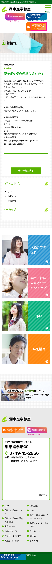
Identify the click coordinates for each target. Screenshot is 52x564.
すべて (11, 191)
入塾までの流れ (12, 540)
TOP (7, 505)
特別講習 (34, 505)
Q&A (32, 510)
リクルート (35, 531)
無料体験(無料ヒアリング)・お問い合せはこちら (38, 26)
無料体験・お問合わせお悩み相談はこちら (15, 430)
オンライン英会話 (13, 536)
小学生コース (11, 531)
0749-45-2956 (36, 18)
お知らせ (12, 196)
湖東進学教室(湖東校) (16, 16)
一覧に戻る (28, 170)
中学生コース (11, 526)
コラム (33, 536)
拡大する (43, 495)
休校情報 (12, 201)
